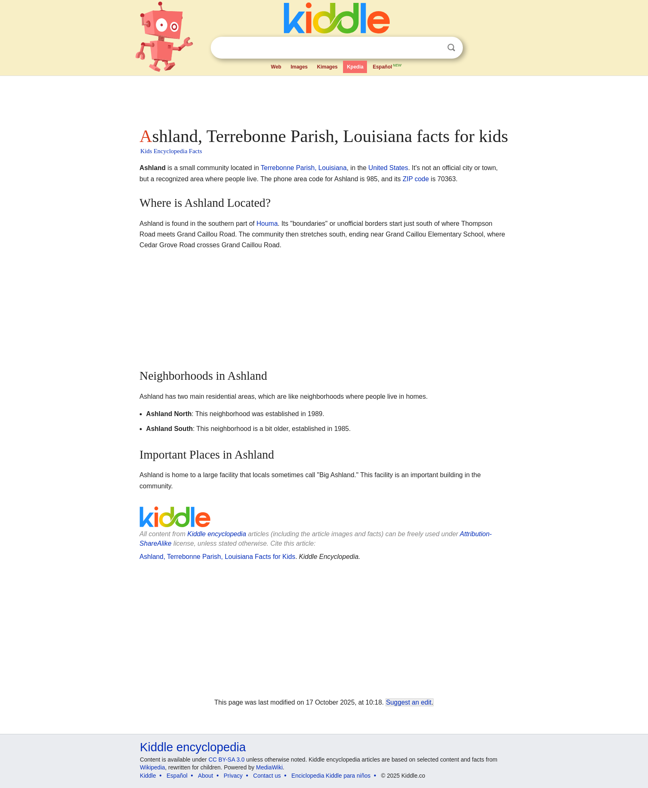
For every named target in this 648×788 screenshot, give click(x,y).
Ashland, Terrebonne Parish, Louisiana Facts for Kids (217, 556)
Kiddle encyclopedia (216, 533)
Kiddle (148, 775)
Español (388, 66)
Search (451, 47)
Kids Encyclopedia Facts (171, 151)
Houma (267, 223)
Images (299, 67)
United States (388, 167)
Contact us (267, 775)
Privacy (233, 775)
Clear (434, 48)
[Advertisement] (323, 99)
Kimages (327, 67)
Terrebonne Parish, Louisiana (304, 167)
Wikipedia (152, 767)
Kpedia (355, 67)
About (205, 775)
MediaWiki (269, 767)
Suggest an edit (408, 702)
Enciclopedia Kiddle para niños (330, 775)
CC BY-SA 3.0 (226, 759)
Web (276, 67)
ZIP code (416, 178)
